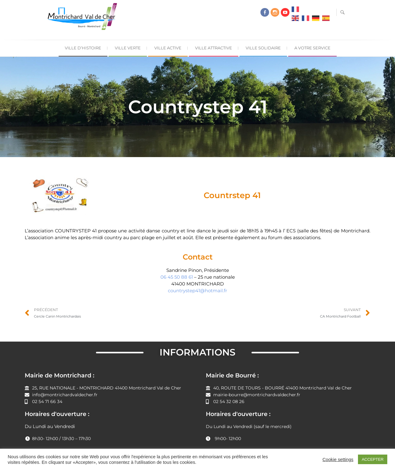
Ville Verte (128, 47)
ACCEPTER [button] (373, 459)
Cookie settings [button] (337, 459)
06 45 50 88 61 (176, 277)
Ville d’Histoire (83, 47)
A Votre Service (312, 47)
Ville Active (167, 47)
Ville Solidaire (263, 47)
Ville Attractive (213, 47)
